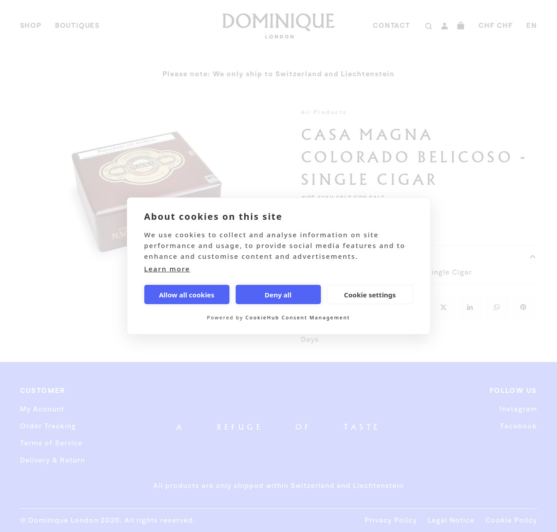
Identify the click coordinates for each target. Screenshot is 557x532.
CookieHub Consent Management (298, 317)
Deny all (277, 294)
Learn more (167, 268)
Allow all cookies (187, 294)
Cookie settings (370, 294)
